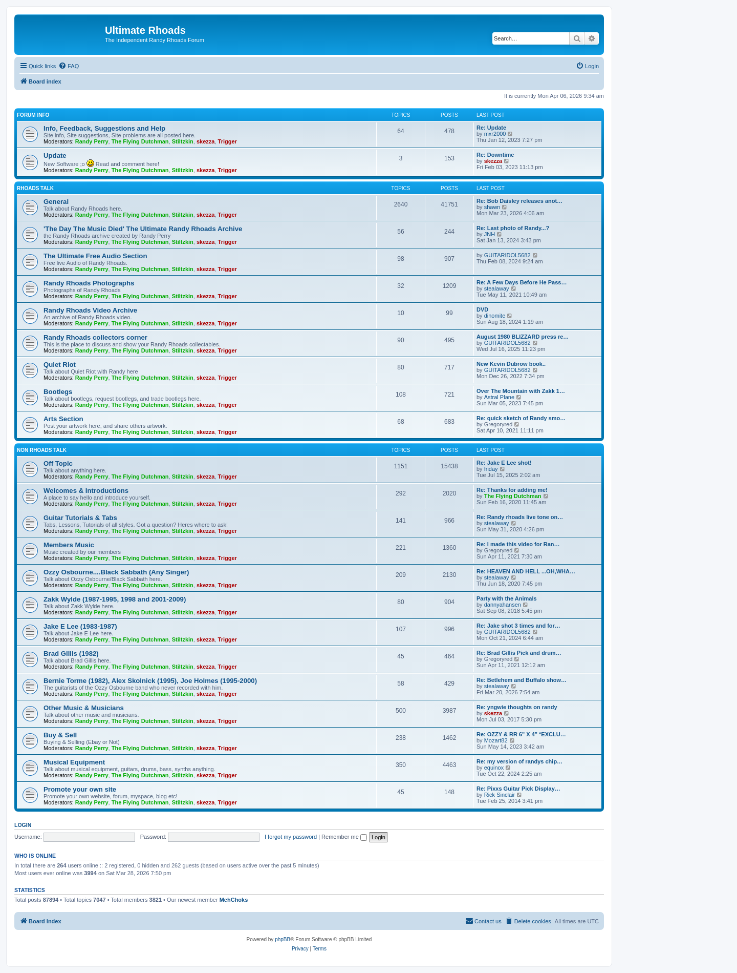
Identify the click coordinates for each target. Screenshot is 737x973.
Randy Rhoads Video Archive (90, 310)
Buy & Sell (60, 735)
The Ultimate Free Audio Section (95, 256)
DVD (482, 309)
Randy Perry (92, 141)
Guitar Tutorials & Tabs (80, 518)
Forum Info (33, 115)
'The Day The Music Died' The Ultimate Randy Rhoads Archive (143, 229)
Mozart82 (496, 740)
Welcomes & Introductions (86, 490)
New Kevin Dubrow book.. (511, 364)
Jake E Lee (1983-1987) (80, 626)
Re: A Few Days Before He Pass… (521, 282)
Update (55, 155)
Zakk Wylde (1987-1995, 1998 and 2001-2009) (115, 599)
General (56, 201)
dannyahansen (502, 605)
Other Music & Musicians (84, 708)
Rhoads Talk (35, 188)
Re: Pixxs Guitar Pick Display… (518, 788)
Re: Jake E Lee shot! (504, 463)
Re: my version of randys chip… (519, 761)
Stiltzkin (182, 141)
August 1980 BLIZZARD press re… (522, 337)
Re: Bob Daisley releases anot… (519, 201)
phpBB (282, 939)
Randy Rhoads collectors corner (95, 337)
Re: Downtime (495, 155)
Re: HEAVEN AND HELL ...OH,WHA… (525, 571)
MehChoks (234, 900)
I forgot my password (291, 837)
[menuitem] (68, 66)
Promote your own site (80, 789)
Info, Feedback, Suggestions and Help (104, 128)
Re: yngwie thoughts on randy (516, 707)
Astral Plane (499, 397)
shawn (492, 207)
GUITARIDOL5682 (507, 255)
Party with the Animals (506, 598)
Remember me (344, 837)
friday (491, 469)
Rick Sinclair (499, 795)
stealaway (496, 288)
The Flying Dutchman (140, 141)
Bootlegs (58, 392)
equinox (494, 767)
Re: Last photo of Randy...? (512, 228)
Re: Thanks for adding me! (512, 490)
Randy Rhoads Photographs (89, 283)
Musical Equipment (74, 762)
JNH (489, 234)
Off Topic (58, 463)
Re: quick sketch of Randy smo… (521, 418)
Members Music (69, 545)
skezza (205, 141)
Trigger (227, 141)
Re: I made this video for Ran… (518, 544)
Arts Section (63, 419)
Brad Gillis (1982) (71, 653)
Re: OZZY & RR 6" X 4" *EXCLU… (521, 734)
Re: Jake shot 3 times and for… (518, 626)
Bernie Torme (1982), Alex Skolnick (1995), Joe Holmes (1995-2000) (150, 681)
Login (22, 825)
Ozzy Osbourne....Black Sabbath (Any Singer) (116, 572)
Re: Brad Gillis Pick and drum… (518, 653)
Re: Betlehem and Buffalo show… (521, 680)
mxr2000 (495, 134)
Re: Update (491, 128)
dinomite (495, 316)
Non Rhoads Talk (42, 450)
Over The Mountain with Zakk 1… (520, 391)
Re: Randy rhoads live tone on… (519, 517)
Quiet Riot (60, 364)
